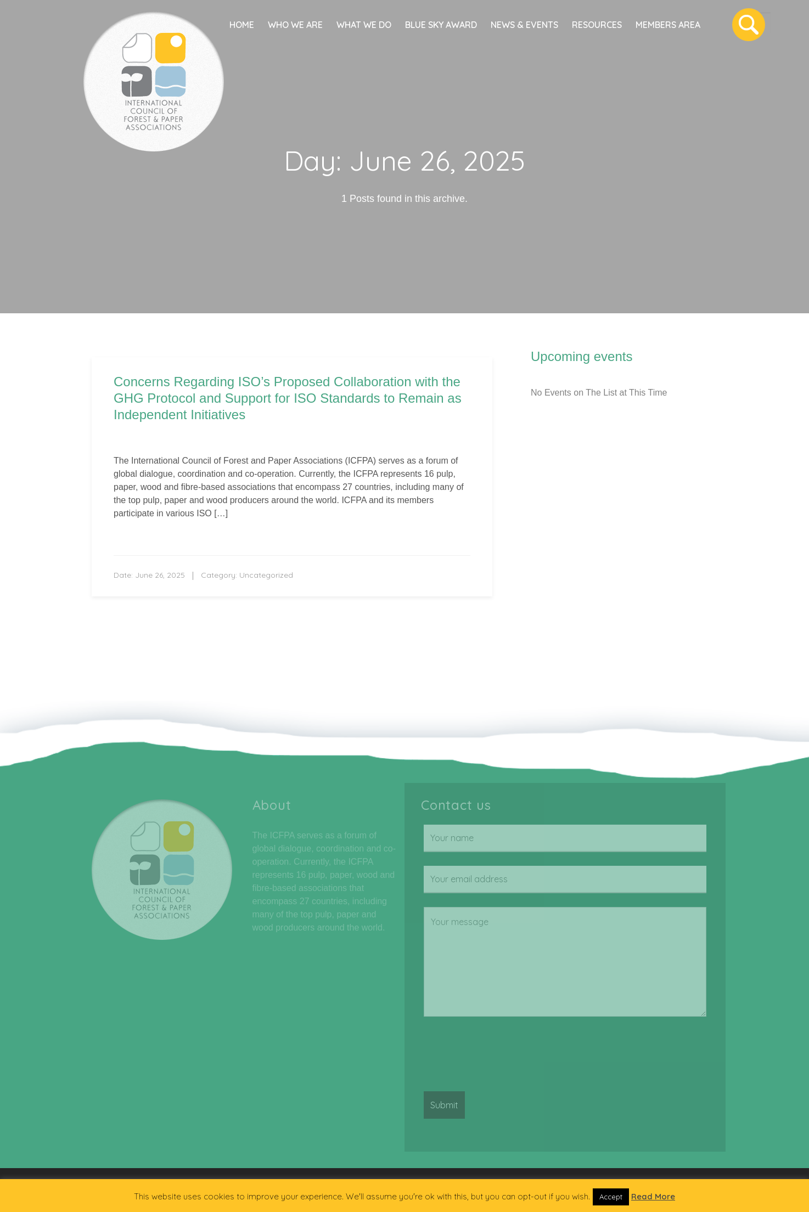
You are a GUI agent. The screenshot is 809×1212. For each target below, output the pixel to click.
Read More (653, 1196)
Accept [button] (610, 1196)
